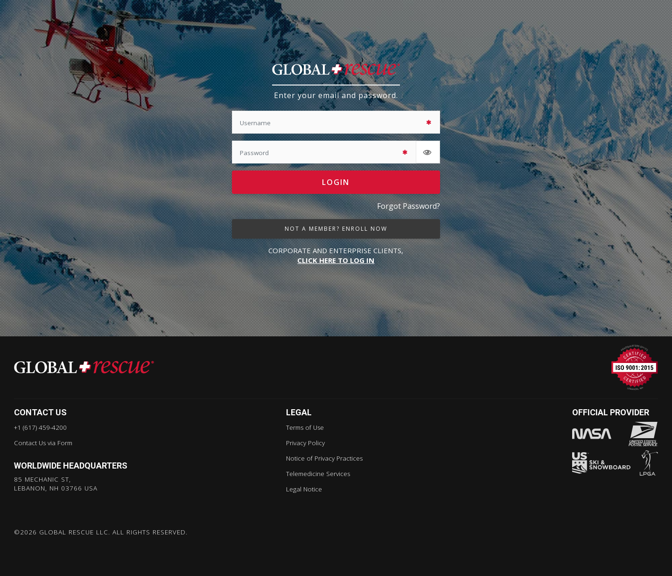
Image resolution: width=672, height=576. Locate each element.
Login (336, 183)
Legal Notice (304, 489)
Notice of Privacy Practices (324, 458)
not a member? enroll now (336, 229)
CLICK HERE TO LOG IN (335, 260)
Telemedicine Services (318, 473)
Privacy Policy (305, 443)
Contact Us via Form (43, 443)
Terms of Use (305, 427)
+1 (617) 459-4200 (40, 427)
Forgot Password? (408, 206)
